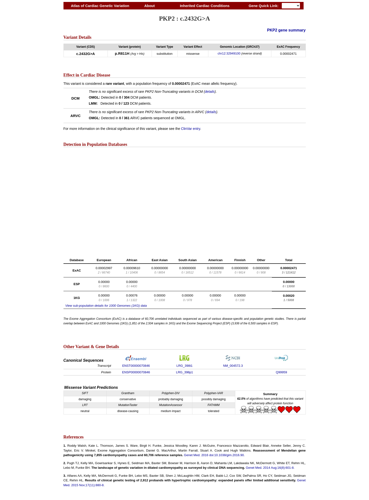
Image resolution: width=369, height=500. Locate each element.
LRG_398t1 (184, 365)
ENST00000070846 (136, 365)
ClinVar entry (190, 129)
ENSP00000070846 (136, 372)
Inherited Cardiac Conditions (205, 6)
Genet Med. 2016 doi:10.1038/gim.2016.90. (214, 455)
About (149, 6)
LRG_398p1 (184, 372)
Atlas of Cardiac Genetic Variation (100, 6)
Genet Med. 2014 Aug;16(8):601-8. (270, 467)
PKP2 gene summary (286, 30)
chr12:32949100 (229, 53)
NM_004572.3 (233, 365)
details (210, 92)
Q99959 (281, 372)
